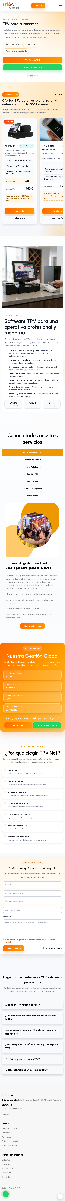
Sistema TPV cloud (33, 459)
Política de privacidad (11, 1141)
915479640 (7, 1105)
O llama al (51, 948)
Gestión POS (33, 474)
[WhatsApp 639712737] (32, 67)
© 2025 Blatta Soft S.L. (12, 1188)
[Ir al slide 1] (28, 75)
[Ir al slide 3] (35, 75)
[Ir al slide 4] (37, 75)
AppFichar (6, 1164)
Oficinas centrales (10, 1100)
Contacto (6, 1133)
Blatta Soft (6, 1177)
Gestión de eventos (32, 452)
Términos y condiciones (36, 940)
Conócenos (6, 1114)
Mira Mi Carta (7, 1168)
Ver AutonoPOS (32, 60)
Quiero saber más (32, 626)
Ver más (58, 94)
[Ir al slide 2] (31, 75)
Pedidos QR (32, 481)
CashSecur (6, 1173)
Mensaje (7, 917)
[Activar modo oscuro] (60, 1196)
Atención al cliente (9, 1128)
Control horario (32, 496)
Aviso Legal (6, 1137)
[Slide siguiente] (61, 46)
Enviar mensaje (13, 948)
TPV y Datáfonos (32, 467)
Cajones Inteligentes (32, 488)
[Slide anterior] (3, 46)
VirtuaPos (6, 1160)
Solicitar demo (18, 725)
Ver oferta (19, 211)
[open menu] (60, 5)
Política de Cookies (10, 1145)
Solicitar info (19, 218)
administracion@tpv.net (12, 1108)
